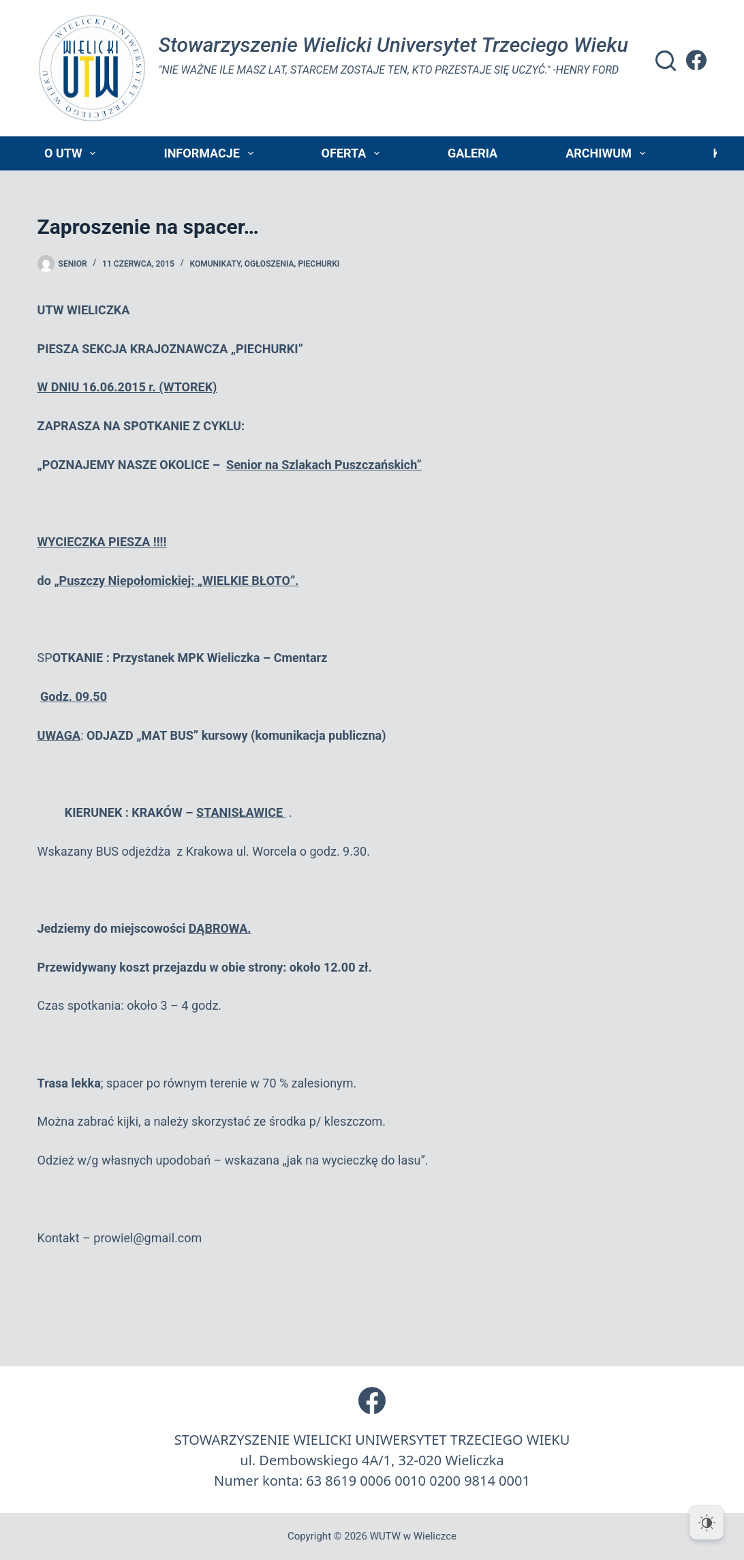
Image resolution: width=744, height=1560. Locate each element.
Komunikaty (215, 264)
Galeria (472, 153)
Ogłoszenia (269, 264)
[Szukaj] (665, 60)
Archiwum (607, 153)
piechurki (318, 264)
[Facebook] (696, 60)
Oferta (353, 153)
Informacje (211, 153)
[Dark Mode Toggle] (706, 1522)
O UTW (72, 153)
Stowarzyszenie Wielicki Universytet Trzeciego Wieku (393, 45)
